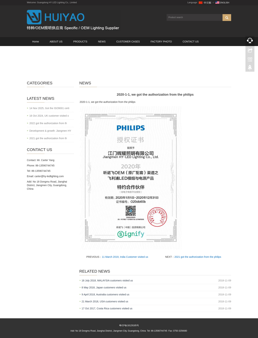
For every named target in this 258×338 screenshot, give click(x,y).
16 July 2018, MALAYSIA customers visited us (107, 280)
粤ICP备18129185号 (129, 325)
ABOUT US (56, 41)
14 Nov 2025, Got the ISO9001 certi (49, 108)
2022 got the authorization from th (48, 123)
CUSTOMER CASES (128, 41)
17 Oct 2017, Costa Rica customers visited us (107, 308)
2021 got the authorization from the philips (197, 256)
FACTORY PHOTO (161, 41)
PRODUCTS (80, 41)
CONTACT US (191, 41)
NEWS (102, 41)
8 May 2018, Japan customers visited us (104, 287)
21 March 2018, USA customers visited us (105, 301)
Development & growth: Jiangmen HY (50, 130)
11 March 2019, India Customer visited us (125, 256)
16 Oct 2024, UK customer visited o (49, 115)
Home (35, 41)
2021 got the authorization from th (48, 138)
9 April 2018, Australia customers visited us (105, 294)
